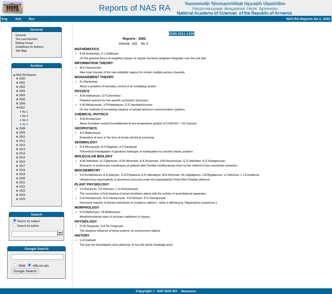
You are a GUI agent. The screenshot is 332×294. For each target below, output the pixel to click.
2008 (22, 128)
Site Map (21, 50)
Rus (32, 19)
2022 (22, 186)
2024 (22, 194)
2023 (22, 190)
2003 (22, 91)
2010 (22, 136)
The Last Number (27, 39)
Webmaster (188, 291)
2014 (22, 153)
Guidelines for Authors (30, 46)
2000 (22, 78)
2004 (22, 95)
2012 (22, 145)
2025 (22, 199)
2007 (22, 107)
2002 (22, 86)
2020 (22, 178)
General (21, 35)
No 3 (25, 120)
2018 (22, 170)
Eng (5, 19)
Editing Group (24, 42)
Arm (18, 19)
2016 (22, 161)
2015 (22, 157)
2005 (22, 99)
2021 (22, 182)
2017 (22, 165)
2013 (22, 149)
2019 (22, 174)
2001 (22, 82)
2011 (22, 140)
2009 (22, 132)
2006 (22, 103)
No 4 (25, 124)
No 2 (25, 116)
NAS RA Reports (26, 75)
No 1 (25, 111)
